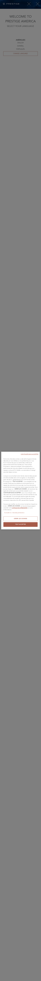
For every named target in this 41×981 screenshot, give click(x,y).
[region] (20, 491)
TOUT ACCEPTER (20, 524)
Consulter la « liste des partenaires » (14, 512)
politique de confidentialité (19, 508)
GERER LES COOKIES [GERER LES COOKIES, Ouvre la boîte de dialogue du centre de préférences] (20, 518)
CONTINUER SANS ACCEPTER (29, 454)
